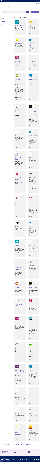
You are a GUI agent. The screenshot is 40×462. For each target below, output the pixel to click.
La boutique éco (19, 394)
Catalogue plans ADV (19, 305)
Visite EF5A (32, 430)
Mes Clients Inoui (32, 44)
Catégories (3, 21)
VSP (30, 25)
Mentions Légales (22, 459)
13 (29, 444)
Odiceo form (32, 287)
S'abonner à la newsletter (6, 452)
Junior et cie (18, 245)
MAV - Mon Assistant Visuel (19, 371)
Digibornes (32, 177)
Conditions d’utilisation (15, 459)
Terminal (2, 27)
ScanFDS (31, 370)
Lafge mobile (32, 79)
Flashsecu (18, 43)
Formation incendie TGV (32, 111)
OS (1, 24)
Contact (27, 459)
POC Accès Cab (33, 322)
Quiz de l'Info (32, 265)
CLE (30, 348)
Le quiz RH (32, 157)
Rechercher (35, 12)
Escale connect (33, 135)
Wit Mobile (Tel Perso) (33, 202)
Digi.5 (17, 348)
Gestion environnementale (20, 80)
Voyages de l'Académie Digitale (18, 432)
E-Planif (17, 322)
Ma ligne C (18, 413)
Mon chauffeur (19, 135)
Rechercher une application (6, 9)
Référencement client (33, 227)
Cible (2, 31)
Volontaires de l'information (19, 178)
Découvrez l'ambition (19, 452)
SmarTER (18, 110)
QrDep (17, 287)
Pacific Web (32, 304)
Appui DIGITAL (19, 201)
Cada (17, 226)
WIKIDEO (31, 413)
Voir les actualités (32, 452)
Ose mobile (32, 245)
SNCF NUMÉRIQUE (5, 3)
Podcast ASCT (19, 61)
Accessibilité (8, 459)
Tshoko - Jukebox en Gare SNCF (18, 267)
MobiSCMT (32, 61)
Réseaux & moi (19, 25)
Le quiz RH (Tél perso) (19, 158)
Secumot (31, 394)
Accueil (2, 6)
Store (6, 6)
